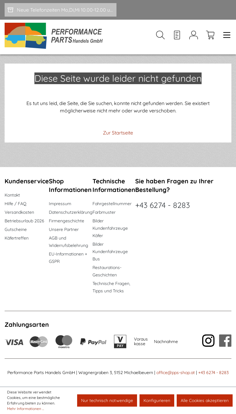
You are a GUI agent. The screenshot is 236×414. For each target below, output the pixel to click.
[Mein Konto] (193, 37)
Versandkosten (19, 212)
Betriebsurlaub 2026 (24, 221)
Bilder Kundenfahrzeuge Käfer (110, 228)
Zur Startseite (118, 133)
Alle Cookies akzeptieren (205, 400)
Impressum (60, 203)
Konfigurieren (157, 400)
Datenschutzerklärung (70, 212)
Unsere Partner (64, 229)
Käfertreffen (17, 238)
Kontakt (12, 195)
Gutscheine (16, 229)
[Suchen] (160, 37)
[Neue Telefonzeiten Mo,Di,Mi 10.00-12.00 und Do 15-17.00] (60, 10)
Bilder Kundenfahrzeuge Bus (110, 251)
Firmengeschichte (66, 221)
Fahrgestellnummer (112, 203)
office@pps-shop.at (175, 372)
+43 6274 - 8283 (162, 205)
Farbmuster (104, 212)
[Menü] (224, 37)
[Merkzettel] (177, 37)
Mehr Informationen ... (25, 408)
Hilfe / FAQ (15, 203)
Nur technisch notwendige (107, 400)
